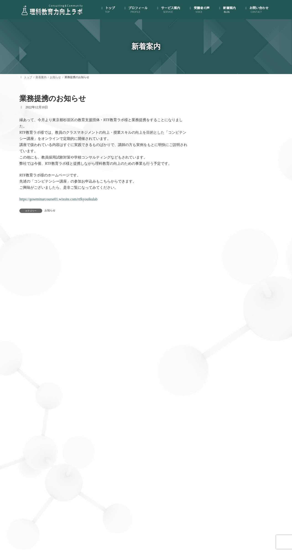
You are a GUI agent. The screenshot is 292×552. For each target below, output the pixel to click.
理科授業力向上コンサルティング (233, 289)
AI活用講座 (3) (216, 412)
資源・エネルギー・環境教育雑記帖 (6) (233, 500)
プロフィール (218, 232)
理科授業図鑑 (221, 349)
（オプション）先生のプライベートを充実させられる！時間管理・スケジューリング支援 (240, 337)
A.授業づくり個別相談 (228, 298)
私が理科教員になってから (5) (227, 482)
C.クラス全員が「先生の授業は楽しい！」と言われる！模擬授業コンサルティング (242, 322)
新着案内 (215, 376)
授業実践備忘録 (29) (220, 456)
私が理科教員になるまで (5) (225, 491)
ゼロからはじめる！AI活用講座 (231, 280)
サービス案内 (218, 262)
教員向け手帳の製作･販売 (227, 358)
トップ (213, 223)
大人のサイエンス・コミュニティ (233, 271)
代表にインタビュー (223, 241)
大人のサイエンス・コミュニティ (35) (233, 447)
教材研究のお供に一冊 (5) (224, 465)
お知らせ (49, 210)
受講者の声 (216, 367)
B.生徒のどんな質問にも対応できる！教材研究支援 (242, 309)
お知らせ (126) (216, 420)
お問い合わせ (218, 385)
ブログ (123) (214, 429)
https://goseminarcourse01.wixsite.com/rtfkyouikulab (58, 199)
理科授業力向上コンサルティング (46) (233, 473)
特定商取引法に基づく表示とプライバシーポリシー (239, 252)
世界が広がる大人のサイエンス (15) (231, 438)
